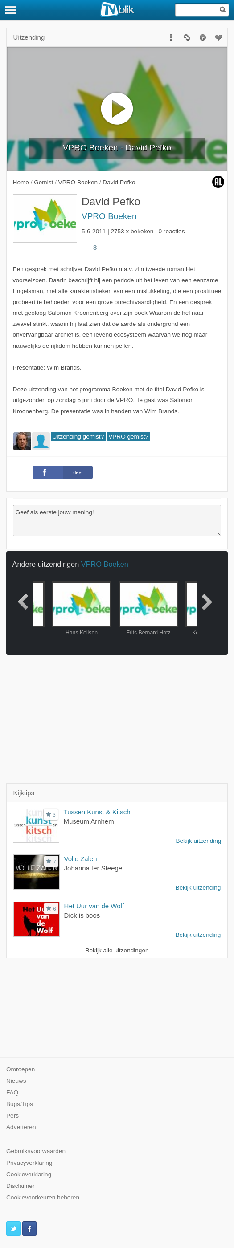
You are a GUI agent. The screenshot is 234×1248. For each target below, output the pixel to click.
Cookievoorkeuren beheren (42, 1197)
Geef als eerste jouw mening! (117, 520)
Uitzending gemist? (78, 436)
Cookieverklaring (28, 1174)
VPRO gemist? (128, 436)
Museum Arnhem (89, 821)
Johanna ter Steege (93, 868)
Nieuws (16, 1080)
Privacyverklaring (29, 1162)
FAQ (12, 1092)
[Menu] (11, 10)
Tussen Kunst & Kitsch (97, 812)
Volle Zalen (80, 858)
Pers (12, 1115)
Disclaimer (20, 1186)
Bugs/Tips (19, 1104)
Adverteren (21, 1127)
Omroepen (20, 1069)
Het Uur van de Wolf (94, 906)
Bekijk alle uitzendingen (116, 950)
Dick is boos (82, 915)
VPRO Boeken (109, 216)
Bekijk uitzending (198, 840)
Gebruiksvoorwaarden (36, 1151)
